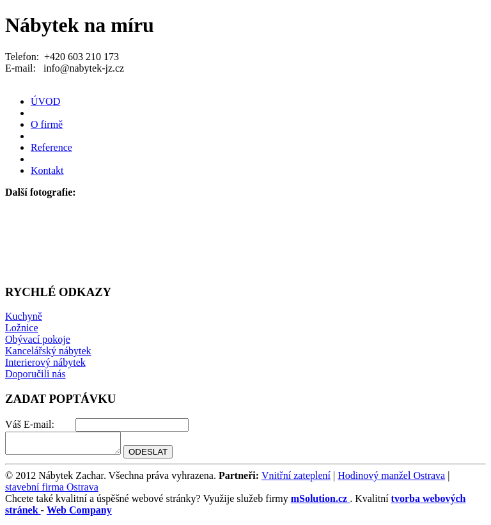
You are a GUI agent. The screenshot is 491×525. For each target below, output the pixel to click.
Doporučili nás (35, 373)
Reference (51, 147)
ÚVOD (45, 101)
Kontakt (47, 170)
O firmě (47, 124)
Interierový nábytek (45, 362)
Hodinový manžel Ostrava (391, 479)
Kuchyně (23, 316)
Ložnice (21, 327)
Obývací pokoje (37, 339)
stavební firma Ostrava (51, 490)
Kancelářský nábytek (48, 350)
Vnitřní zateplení (296, 479)
